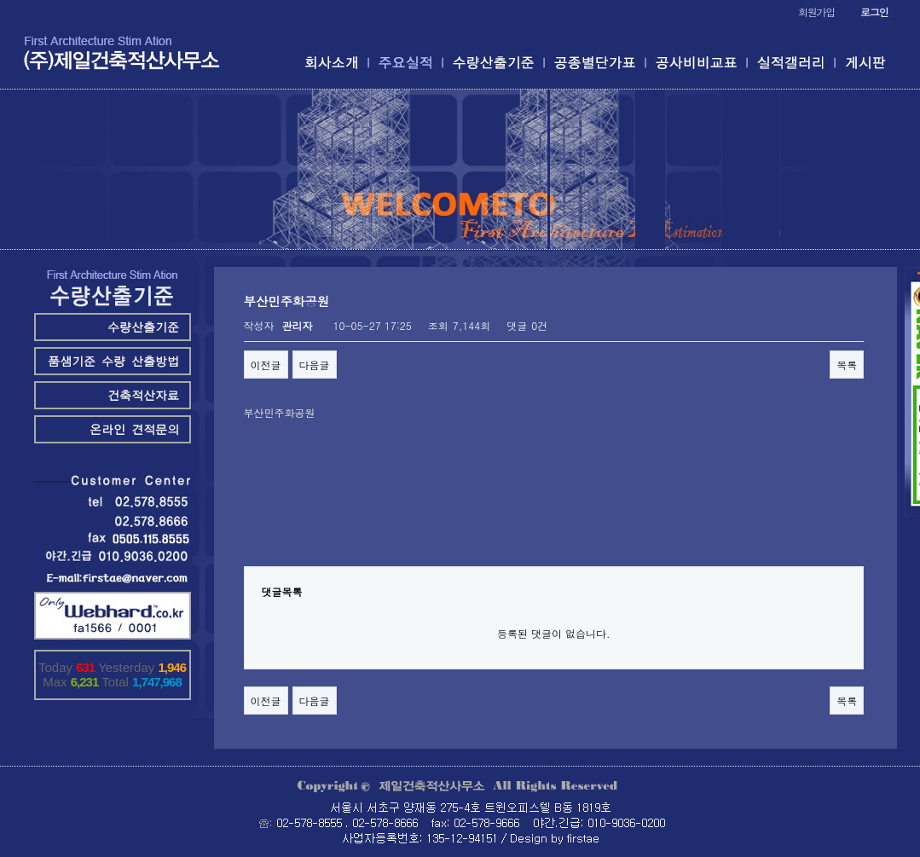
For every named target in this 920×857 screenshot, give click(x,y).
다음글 (314, 364)
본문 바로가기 (0, 0)
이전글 (266, 364)
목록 (846, 364)
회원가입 (816, 11)
